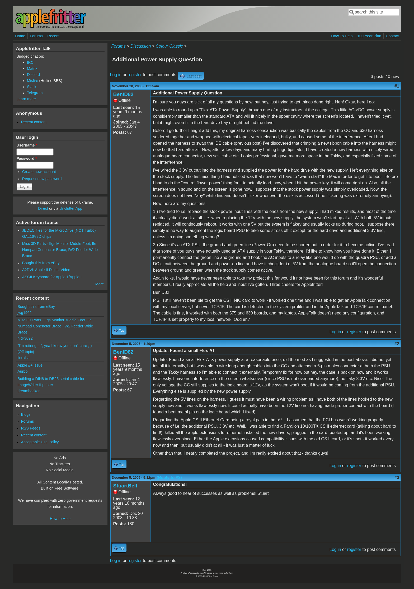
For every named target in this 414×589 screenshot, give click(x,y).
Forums (36, 36)
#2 (396, 343)
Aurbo (22, 371)
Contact (392, 36)
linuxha (23, 358)
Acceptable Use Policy (40, 442)
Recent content (33, 122)
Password (26, 158)
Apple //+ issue (30, 365)
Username (26, 145)
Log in (116, 74)
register (135, 74)
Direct (43, 208)
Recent (53, 36)
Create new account (39, 172)
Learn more (26, 99)
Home (20, 36)
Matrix (32, 68)
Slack (31, 87)
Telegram (35, 93)
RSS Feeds (30, 428)
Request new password (42, 179)
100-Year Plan (369, 36)
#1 (396, 86)
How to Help (60, 519)
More (99, 284)
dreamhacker (28, 391)
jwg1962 (24, 313)
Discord (33, 74)
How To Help (341, 36)
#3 (396, 477)
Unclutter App (70, 208)
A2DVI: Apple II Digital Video (46, 270)
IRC (30, 62)
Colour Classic (169, 46)
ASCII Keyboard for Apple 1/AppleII (52, 277)
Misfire (32, 81)
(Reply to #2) (169, 477)
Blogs (25, 414)
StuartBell (125, 485)
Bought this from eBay (41, 263)
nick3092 (25, 338)
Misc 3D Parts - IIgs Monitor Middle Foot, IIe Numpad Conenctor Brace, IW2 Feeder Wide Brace (60, 249)
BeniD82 (123, 94)
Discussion (140, 46)
